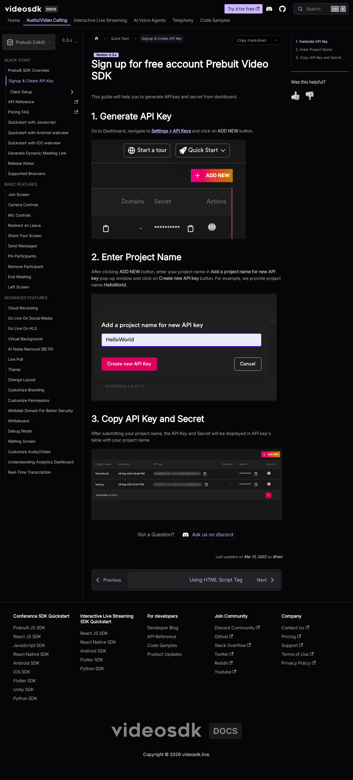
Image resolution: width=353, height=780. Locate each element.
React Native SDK (31, 654)
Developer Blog (162, 627)
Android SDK (26, 663)
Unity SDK (23, 689)
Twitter (224, 654)
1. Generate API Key (312, 41)
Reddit (224, 663)
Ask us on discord (207, 534)
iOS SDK (21, 672)
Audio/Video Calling (46, 20)
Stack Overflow (233, 645)
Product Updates (164, 654)
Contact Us (295, 627)
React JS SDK (27, 636)
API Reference (161, 636)
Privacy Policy (298, 663)
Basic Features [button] (20, 184)
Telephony (183, 20)
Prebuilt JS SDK (29, 627)
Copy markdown (251, 40)
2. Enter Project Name (314, 49)
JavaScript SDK (29, 645)
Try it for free (243, 9)
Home (14, 20)
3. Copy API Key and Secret (318, 57)
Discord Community (237, 627)
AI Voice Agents (150, 20)
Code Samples (215, 20)
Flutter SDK (24, 680)
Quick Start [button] (17, 60)
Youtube (225, 672)
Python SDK (25, 698)
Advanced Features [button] (25, 297)
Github (224, 636)
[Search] (321, 9)
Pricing (291, 636)
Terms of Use (298, 654)
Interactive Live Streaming (100, 20)
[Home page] (96, 38)
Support (292, 645)
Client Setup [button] (21, 91)
